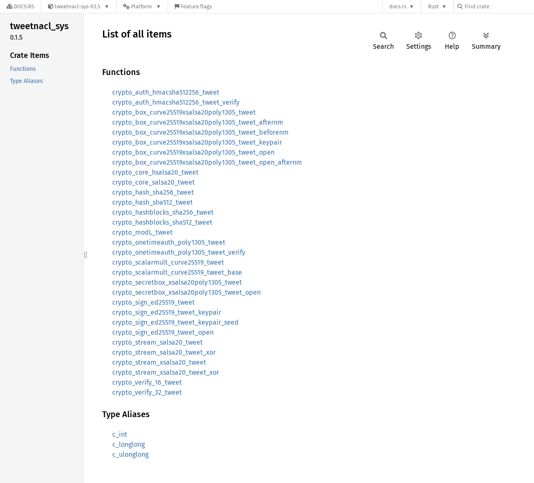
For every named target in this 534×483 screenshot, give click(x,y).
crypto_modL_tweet (142, 232)
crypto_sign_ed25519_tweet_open (163, 332)
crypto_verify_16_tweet (147, 382)
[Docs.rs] (20, 6)
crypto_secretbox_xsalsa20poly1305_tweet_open (186, 292)
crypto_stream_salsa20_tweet (157, 342)
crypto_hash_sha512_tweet (152, 202)
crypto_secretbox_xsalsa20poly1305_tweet (177, 282)
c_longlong (128, 444)
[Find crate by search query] (499, 6)
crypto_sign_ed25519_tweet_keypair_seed (175, 322)
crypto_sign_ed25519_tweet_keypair (166, 312)
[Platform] (142, 6)
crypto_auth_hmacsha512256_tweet (165, 92)
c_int (119, 434)
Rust (433, 6)
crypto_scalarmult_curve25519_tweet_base (177, 272)
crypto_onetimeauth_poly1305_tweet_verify (178, 252)
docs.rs (397, 6)
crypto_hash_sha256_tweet (153, 192)
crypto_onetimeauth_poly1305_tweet (168, 242)
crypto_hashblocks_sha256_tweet (163, 212)
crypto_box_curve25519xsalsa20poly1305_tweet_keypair (197, 142)
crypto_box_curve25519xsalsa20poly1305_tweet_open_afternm (207, 162)
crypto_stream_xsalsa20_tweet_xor (165, 372)
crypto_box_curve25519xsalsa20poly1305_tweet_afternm (197, 122)
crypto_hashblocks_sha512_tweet (162, 222)
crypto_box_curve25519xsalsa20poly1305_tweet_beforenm (200, 132)
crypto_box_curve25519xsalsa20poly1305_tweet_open (193, 152)
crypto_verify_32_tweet (147, 392)
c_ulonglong (130, 454)
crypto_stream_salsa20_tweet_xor (164, 352)
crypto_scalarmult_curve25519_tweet (168, 262)
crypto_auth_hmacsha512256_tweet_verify (175, 102)
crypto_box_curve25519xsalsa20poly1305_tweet (184, 112)
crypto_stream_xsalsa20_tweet (159, 362)
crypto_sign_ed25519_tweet (153, 302)
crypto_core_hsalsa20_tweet (155, 172)
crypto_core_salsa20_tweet (153, 182)
